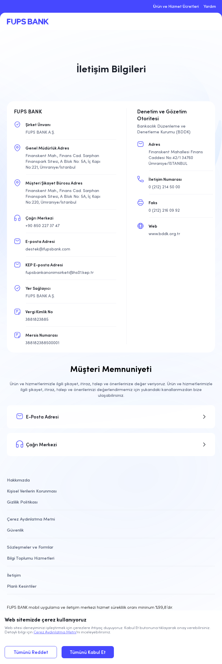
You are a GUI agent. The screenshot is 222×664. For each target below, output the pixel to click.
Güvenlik (15, 530)
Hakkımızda (18, 480)
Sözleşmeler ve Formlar (30, 547)
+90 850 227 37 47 (42, 225)
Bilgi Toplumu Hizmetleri (30, 558)
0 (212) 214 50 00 (164, 186)
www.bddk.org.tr (164, 233)
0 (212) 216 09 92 (164, 210)
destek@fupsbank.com (47, 249)
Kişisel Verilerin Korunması (32, 491)
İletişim (14, 575)
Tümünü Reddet (31, 652)
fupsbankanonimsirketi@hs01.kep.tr (59, 272)
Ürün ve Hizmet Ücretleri (176, 6)
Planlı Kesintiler (21, 586)
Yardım (210, 6)
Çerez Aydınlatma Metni (55, 632)
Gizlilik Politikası (22, 502)
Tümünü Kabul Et (88, 652)
